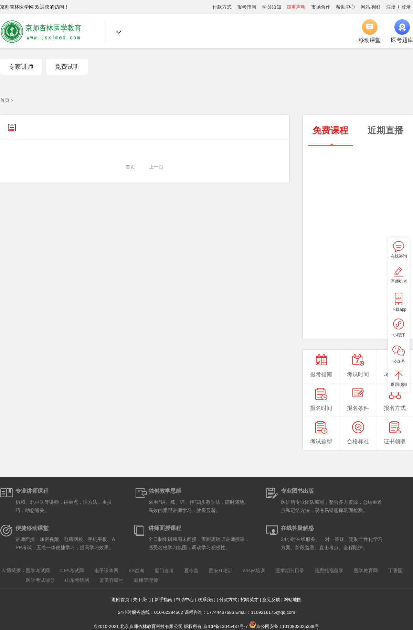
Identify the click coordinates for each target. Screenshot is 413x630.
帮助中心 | (187, 599)
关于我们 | (144, 599)
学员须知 (271, 7)
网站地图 (370, 7)
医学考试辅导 (40, 580)
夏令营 (191, 570)
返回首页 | (122, 599)
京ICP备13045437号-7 (225, 626)
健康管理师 (146, 580)
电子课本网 (106, 570)
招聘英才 (249, 599)
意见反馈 (271, 599)
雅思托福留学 (329, 570)
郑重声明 (296, 7)
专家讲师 (21, 66)
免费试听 (67, 66)
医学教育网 (366, 570)
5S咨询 (136, 570)
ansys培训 (254, 570)
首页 (5, 100)
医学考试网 (38, 570)
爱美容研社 (111, 580)
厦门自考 (164, 570)
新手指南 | (165, 599)
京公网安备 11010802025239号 (284, 626)
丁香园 (395, 570)
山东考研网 (77, 580)
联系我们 (206, 599)
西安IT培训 (220, 570)
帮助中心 (345, 7)
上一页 (156, 167)
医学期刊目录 (289, 570)
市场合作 (320, 7)
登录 (406, 7)
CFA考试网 (72, 570)
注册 (391, 7)
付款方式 (222, 7)
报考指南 (246, 7)
